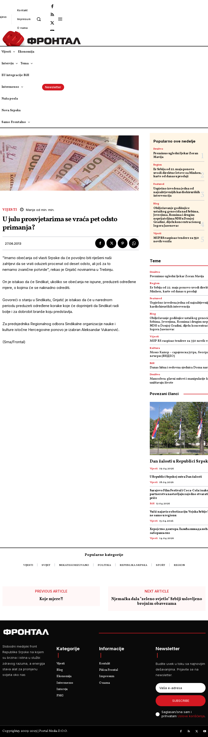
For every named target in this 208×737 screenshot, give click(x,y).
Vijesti (9, 210)
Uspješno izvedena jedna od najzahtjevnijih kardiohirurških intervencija (176, 192)
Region (157, 165)
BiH (152, 363)
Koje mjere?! (51, 599)
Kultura (155, 348)
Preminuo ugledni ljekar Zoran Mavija (175, 155)
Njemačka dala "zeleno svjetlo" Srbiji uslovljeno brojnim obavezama (156, 601)
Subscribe (180, 701)
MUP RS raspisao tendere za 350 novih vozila (176, 239)
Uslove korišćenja (191, 716)
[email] (181, 688)
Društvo (158, 149)
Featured (158, 184)
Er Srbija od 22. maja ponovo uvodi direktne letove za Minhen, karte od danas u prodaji (177, 172)
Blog (156, 203)
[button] (39, 19)
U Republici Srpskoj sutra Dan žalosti (176, 477)
